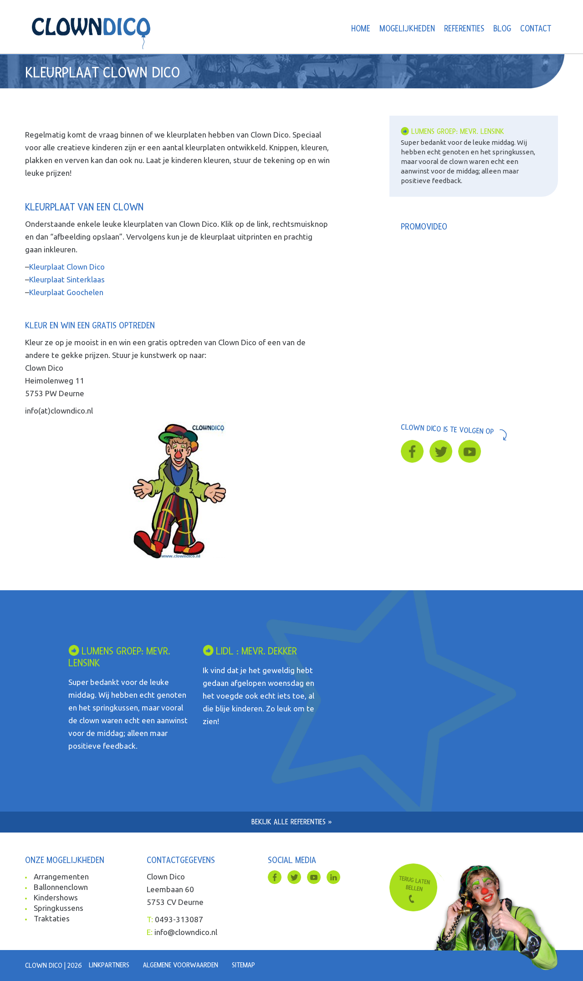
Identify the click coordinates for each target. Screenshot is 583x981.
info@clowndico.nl (185, 932)
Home (360, 29)
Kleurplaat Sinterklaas (67, 279)
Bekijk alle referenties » (291, 822)
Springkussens (58, 908)
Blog (502, 29)
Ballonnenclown (61, 887)
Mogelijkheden (407, 29)
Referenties (464, 29)
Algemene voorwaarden (180, 965)
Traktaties (52, 918)
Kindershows (56, 897)
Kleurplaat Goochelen (66, 292)
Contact (535, 29)
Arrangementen (61, 876)
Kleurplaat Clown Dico (67, 266)
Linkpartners (109, 965)
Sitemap (243, 965)
